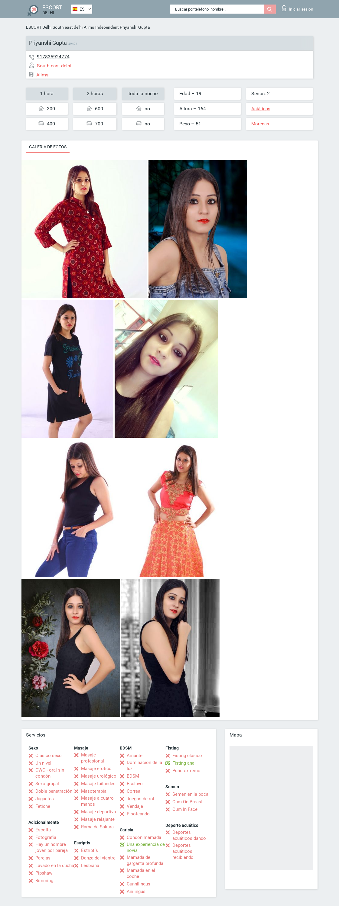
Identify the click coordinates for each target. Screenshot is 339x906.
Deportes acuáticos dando (189, 835)
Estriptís (89, 850)
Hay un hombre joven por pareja (51, 847)
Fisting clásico (187, 755)
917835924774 (53, 57)
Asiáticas (260, 108)
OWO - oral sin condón (49, 773)
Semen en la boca (190, 794)
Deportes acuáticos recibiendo (183, 851)
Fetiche (42, 806)
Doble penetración (53, 791)
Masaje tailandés (98, 783)
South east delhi (68, 27)
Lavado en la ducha (54, 865)
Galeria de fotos (48, 146)
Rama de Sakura (97, 827)
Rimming (44, 880)
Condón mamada (144, 837)
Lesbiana (90, 865)
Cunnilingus (138, 884)
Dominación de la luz (144, 765)
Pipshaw (43, 873)
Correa (133, 791)
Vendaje (135, 806)
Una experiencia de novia (146, 847)
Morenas (260, 124)
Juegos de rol (140, 798)
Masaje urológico (98, 776)
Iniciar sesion (297, 8)
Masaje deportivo (98, 811)
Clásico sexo (48, 755)
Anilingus (136, 891)
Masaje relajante (98, 819)
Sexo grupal (47, 783)
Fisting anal (184, 763)
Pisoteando (138, 814)
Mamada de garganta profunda (145, 860)
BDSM (133, 776)
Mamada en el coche (141, 873)
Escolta (43, 830)
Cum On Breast (187, 801)
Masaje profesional (92, 758)
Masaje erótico (96, 768)
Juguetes (44, 798)
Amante (134, 755)
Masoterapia (93, 791)
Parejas (43, 858)
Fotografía (45, 837)
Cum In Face (184, 809)
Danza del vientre (98, 858)
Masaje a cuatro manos (97, 801)
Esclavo (135, 783)
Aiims (89, 27)
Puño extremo (186, 770)
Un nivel (43, 763)
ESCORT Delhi (38, 27)
